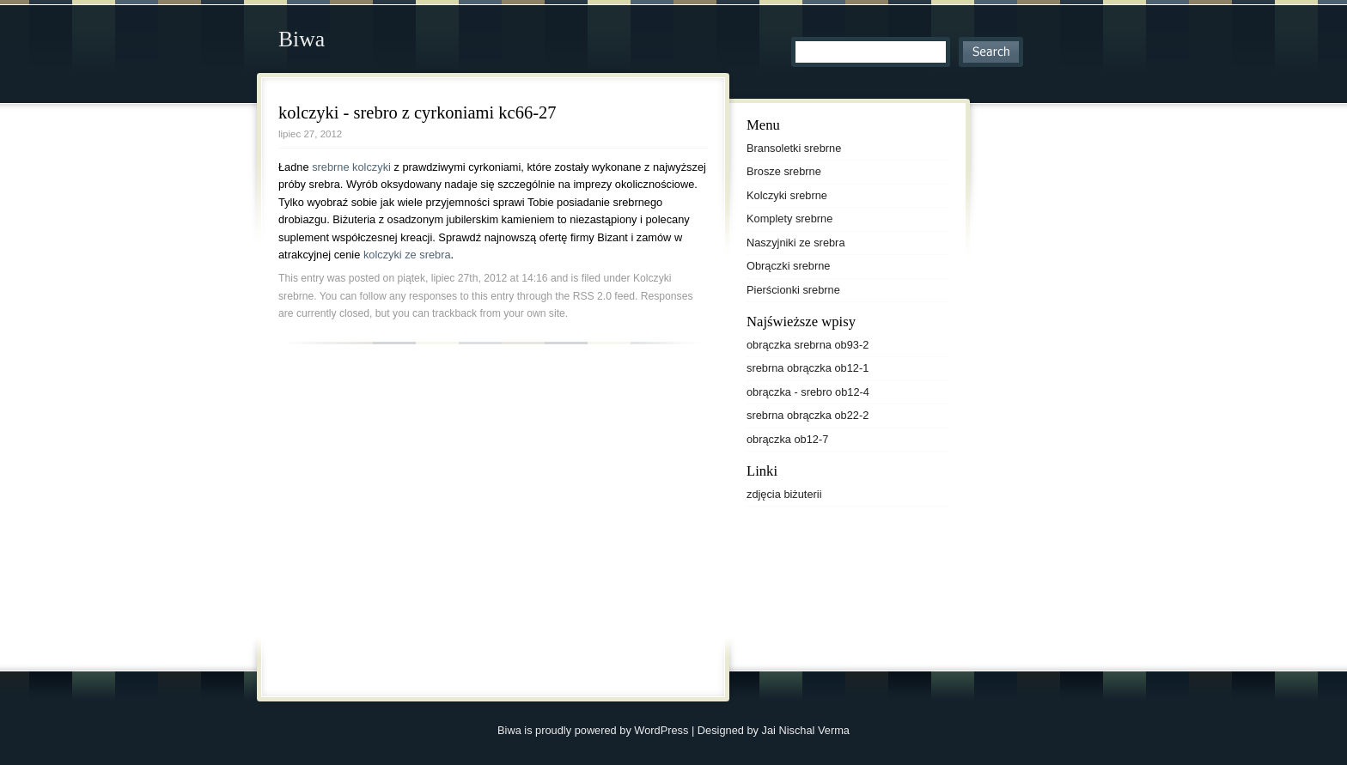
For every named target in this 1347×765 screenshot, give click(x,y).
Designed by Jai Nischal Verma (774, 730)
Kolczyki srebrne (787, 195)
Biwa (301, 39)
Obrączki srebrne (788, 265)
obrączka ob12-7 (787, 439)
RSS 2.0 (592, 296)
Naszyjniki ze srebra (796, 242)
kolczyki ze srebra (407, 254)
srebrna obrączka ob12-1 (808, 367)
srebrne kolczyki (351, 167)
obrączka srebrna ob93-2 (808, 344)
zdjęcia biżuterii (784, 494)
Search (991, 52)
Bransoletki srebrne (794, 148)
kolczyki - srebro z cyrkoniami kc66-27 (417, 112)
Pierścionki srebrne (793, 289)
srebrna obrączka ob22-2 (808, 415)
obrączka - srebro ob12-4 (808, 392)
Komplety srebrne (789, 218)
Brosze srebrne (784, 171)
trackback (454, 313)
